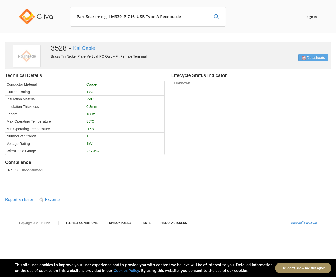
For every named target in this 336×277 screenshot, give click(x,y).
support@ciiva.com (304, 222)
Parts (146, 223)
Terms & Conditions (82, 223)
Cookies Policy (126, 271)
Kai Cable (84, 48)
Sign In (312, 16)
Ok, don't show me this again (303, 268)
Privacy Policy (119, 223)
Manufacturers (173, 223)
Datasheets (313, 58)
